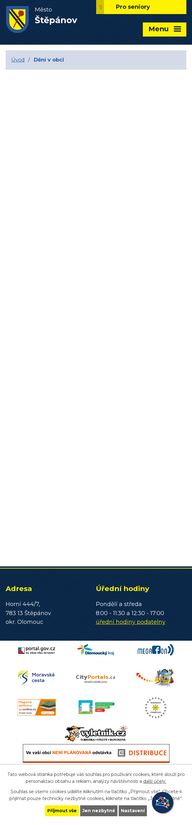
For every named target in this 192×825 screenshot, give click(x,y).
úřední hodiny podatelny (130, 622)
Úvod (18, 60)
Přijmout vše (62, 810)
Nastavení (133, 810)
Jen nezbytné (98, 810)
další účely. (154, 781)
